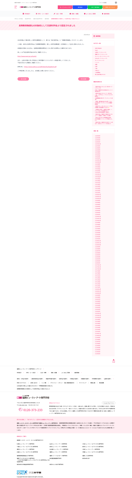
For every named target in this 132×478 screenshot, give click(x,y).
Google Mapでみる (108, 403)
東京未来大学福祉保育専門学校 (25, 464)
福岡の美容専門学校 (38, 18)
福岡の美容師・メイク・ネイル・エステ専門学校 (25, 2)
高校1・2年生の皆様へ (24, 379)
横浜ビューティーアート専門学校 (25, 449)
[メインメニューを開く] (15, 7)
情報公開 (92, 383)
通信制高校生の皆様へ (38, 379)
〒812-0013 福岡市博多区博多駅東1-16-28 (28, 403)
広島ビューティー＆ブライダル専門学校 (27, 452)
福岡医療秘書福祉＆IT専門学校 (25, 455)
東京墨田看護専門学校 (55, 458)
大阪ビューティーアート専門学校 (91, 449)
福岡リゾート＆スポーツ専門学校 (58, 455)
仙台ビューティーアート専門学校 (58, 444)
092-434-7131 (23, 405)
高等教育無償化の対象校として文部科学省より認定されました (33, 389)
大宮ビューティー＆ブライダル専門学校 (92, 444)
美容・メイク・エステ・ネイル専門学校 (27, 423)
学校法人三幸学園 (19, 18)
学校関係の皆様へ (98, 379)
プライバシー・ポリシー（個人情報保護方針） (62, 383)
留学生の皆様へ (64, 379)
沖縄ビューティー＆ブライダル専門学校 (92, 452)
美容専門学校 (29, 18)
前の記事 (22, 79)
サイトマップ (82, 383)
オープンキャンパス (65, 7)
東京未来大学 (85, 458)
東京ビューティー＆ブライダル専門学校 (92, 446)
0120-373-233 (32, 409)
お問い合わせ (33, 383)
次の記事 (85, 79)
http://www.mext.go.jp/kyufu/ (27, 56)
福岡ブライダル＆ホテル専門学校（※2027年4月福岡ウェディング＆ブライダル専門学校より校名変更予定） (33, 460)
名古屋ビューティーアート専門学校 (59, 449)
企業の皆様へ (109, 379)
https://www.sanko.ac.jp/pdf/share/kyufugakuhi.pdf (40, 67)
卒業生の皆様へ (75, 379)
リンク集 (44, 383)
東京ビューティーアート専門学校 (58, 446)
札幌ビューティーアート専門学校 (25, 444)
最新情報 (48, 18)
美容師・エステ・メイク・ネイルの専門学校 (30, 440)
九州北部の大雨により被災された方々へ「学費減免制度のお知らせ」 (35, 386)
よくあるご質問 (67, 372)
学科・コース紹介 (32, 372)
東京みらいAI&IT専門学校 (56, 464)
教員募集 (101, 383)
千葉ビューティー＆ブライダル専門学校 (27, 446)
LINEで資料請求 (95, 7)
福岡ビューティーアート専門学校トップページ (30, 369)
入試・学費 (44, 372)
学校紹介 (20, 372)
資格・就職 (55, 372)
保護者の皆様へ (86, 379)
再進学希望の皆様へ (52, 379)
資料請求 (80, 7)
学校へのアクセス (110, 7)
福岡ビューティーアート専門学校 (48, 423)
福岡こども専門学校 (87, 455)
